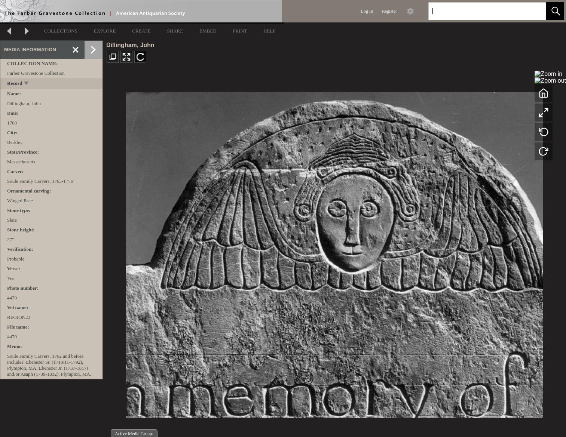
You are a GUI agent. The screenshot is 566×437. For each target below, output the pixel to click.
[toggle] (27, 84)
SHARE (175, 31)
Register (389, 11)
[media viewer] (334, 253)
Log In (367, 11)
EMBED (208, 31)
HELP (269, 31)
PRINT (240, 31)
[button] (555, 11)
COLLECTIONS (60, 31)
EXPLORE (105, 31)
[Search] (478, 11)
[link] (534, 11)
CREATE (141, 31)
